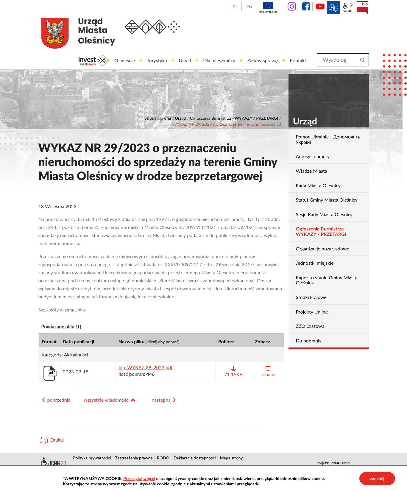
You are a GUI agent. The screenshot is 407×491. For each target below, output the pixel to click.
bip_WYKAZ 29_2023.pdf (145, 367)
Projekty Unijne (312, 311)
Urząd (180, 118)
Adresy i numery (313, 156)
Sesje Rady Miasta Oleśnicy (324, 214)
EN (249, 6)
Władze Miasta (311, 171)
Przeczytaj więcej (139, 478)
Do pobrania (309, 340)
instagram (291, 6)
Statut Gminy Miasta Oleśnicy (327, 199)
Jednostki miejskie (315, 263)
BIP (362, 7)
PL (235, 6)
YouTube (320, 6)
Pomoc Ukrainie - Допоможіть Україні (328, 139)
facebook (306, 6)
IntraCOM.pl (340, 463)
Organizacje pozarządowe (322, 248)
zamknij (377, 478)
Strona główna (157, 118)
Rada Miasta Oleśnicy (318, 185)
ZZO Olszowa (310, 326)
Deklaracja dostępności (52, 462)
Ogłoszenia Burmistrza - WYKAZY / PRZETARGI (234, 118)
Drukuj (57, 439)
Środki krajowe (311, 297)
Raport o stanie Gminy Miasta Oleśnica (327, 280)
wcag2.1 (347, 7)
